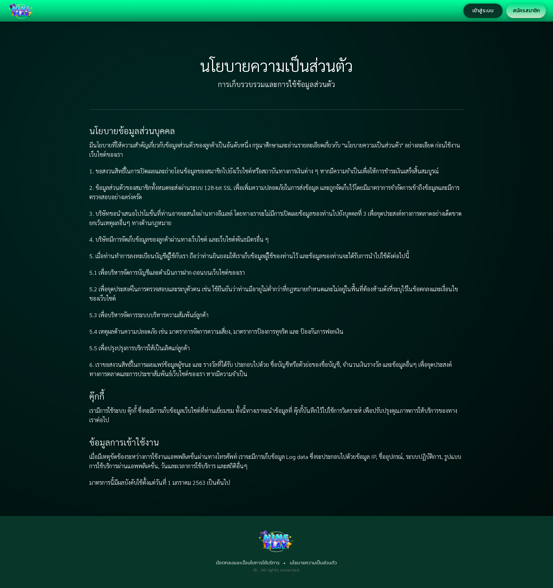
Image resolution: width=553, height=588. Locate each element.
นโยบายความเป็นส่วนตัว (313, 562)
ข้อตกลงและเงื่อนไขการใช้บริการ (248, 562)
